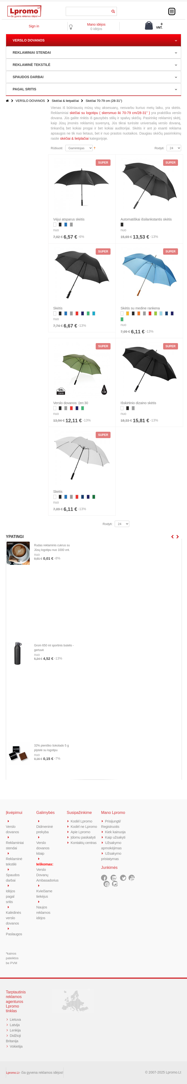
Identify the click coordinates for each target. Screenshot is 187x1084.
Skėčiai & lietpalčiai (65, 101)
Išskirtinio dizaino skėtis (138, 403)
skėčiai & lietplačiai (74, 138)
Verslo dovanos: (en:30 (70, 403)
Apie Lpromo (81, 832)
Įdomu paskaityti (83, 837)
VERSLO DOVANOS (29, 40)
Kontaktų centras (84, 843)
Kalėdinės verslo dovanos (13, 917)
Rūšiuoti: (57, 148)
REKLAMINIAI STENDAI (32, 52)
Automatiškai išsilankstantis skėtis (146, 219)
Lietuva (15, 1019)
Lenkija (15, 1030)
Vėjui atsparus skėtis (68, 219)
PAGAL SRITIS (24, 89)
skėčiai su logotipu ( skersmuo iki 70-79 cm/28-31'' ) (110, 113)
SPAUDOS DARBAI (28, 77)
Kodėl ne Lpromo (84, 826)
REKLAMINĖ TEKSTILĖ (31, 65)
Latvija (15, 1025)
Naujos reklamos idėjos (43, 912)
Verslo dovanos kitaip (43, 848)
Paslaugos (14, 934)
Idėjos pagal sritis (10, 896)
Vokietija (16, 1046)
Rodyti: (159, 148)
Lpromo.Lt (12, 1072)
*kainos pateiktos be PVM (12, 958)
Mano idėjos (96, 24)
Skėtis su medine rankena (140, 308)
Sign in (34, 26)
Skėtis (58, 308)
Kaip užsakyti (115, 837)
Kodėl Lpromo (82, 821)
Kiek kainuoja (115, 832)
